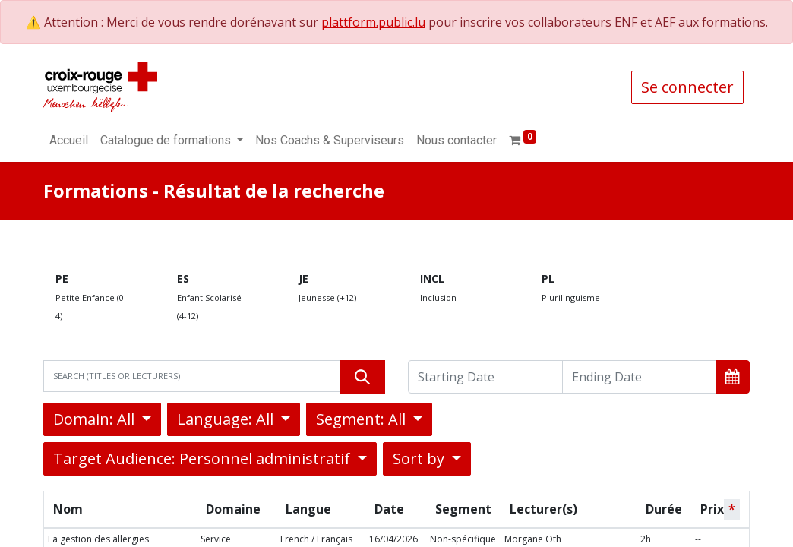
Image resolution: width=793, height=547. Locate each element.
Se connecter (687, 87)
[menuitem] (68, 140)
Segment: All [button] (362, 419)
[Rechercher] (362, 377)
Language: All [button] (227, 419)
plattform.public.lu (373, 22)
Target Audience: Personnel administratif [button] (203, 458)
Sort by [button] (420, 458)
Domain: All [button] (95, 419)
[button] (732, 376)
